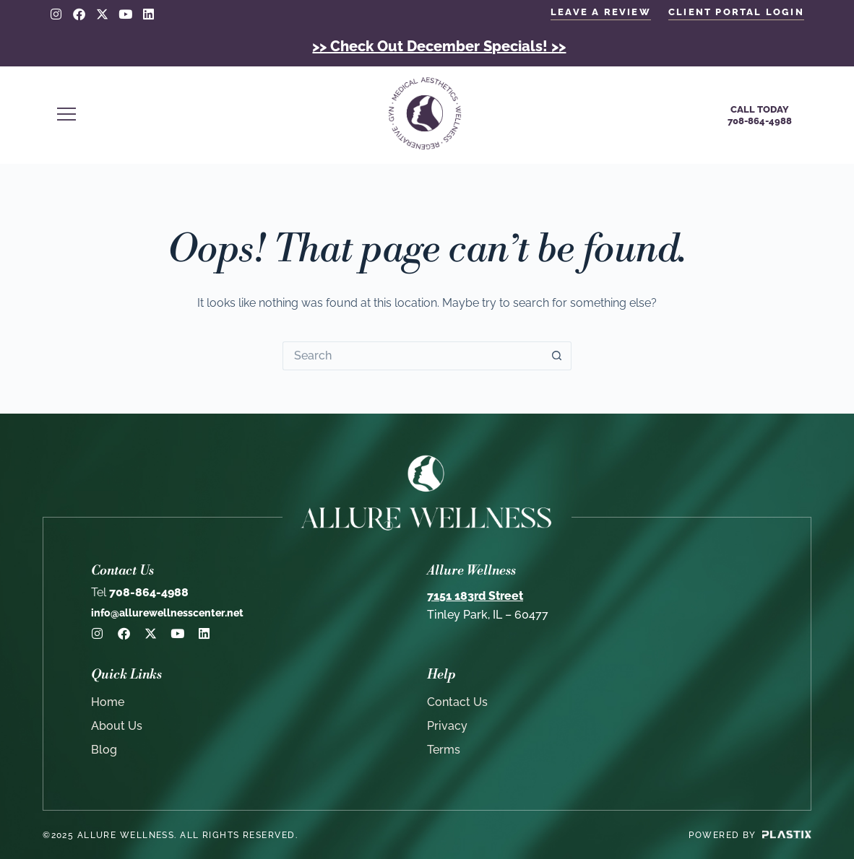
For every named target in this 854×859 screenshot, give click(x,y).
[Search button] (557, 355)
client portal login (736, 11)
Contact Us (457, 702)
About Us (116, 726)
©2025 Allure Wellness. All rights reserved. (170, 835)
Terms (443, 749)
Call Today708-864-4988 (760, 115)
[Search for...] (412, 355)
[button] (201, 115)
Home (107, 702)
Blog (104, 749)
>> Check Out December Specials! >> (439, 46)
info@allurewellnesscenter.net (167, 613)
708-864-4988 (140, 592)
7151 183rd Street (475, 596)
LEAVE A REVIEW (601, 11)
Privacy (447, 726)
